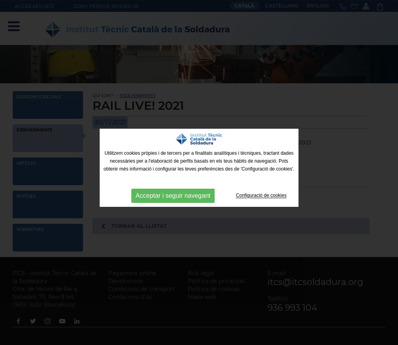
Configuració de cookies (261, 196)
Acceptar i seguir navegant (173, 195)
